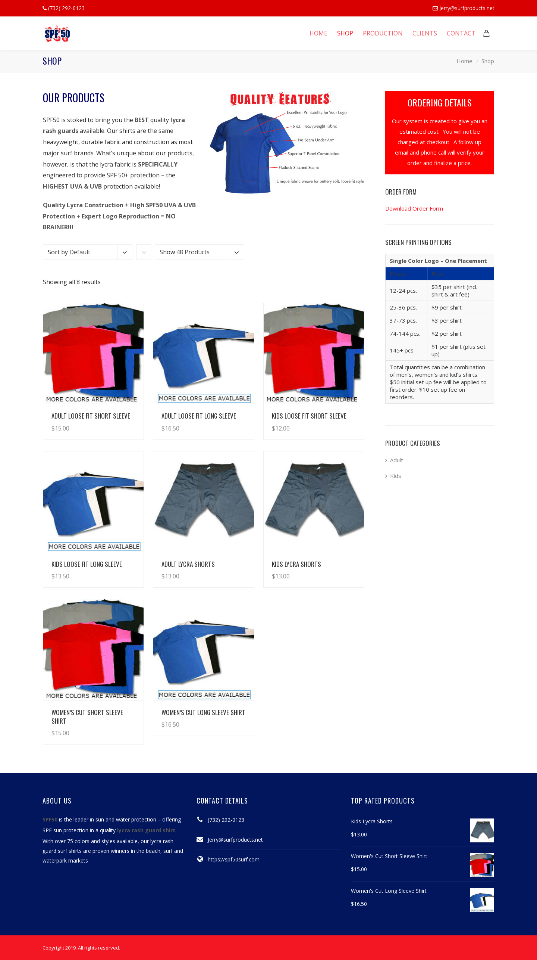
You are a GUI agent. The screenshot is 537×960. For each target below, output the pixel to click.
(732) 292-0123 (226, 819)
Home (464, 61)
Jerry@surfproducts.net (466, 8)
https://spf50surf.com (234, 859)
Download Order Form (414, 208)
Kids (395, 475)
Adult (396, 460)
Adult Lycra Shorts (188, 564)
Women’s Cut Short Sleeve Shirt (87, 717)
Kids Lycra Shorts (296, 564)
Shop (487, 61)
